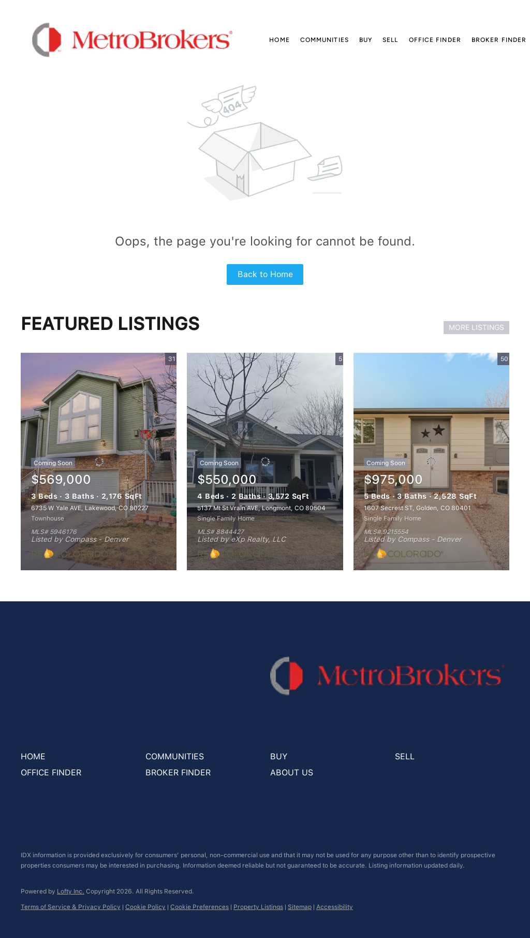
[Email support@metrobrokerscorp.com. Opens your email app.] (87, 723)
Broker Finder (499, 40)
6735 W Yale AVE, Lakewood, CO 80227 (90, 508)
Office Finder (435, 40)
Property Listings (258, 907)
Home (279, 40)
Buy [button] (365, 40)
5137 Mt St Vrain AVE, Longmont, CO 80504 (261, 508)
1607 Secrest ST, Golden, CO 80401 (417, 508)
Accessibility (334, 907)
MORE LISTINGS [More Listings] (476, 327)
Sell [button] (390, 40)
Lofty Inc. (70, 891)
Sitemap (300, 907)
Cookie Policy (145, 907)
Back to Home (265, 274)
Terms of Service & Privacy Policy (71, 907)
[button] (132, 39)
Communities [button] (324, 40)
